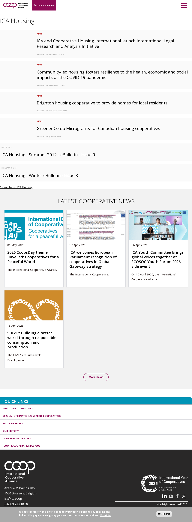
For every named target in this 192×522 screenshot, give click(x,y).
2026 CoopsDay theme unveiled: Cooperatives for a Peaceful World (33, 257)
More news (96, 377)
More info (105, 515)
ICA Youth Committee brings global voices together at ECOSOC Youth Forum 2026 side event (157, 259)
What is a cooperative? (18, 408)
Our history (11, 431)
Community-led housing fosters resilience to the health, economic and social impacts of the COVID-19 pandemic (112, 74)
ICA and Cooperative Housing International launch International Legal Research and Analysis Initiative (105, 43)
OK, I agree (164, 514)
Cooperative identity (17, 438)
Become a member (44, 5)
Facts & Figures (13, 423)
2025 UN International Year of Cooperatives (32, 416)
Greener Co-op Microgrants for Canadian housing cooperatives (98, 128)
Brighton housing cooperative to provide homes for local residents (102, 103)
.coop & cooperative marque (21, 445)
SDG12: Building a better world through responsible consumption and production (31, 340)
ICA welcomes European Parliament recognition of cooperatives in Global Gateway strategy (93, 259)
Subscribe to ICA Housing (16, 187)
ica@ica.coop (13, 498)
